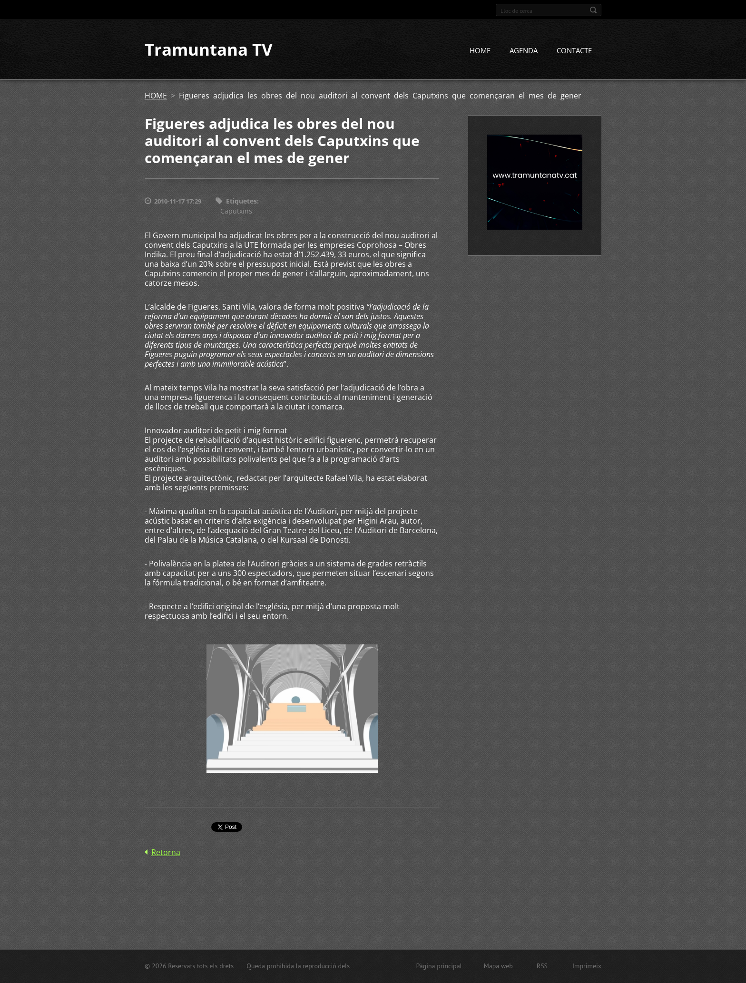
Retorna (165, 852)
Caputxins (236, 210)
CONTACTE (574, 51)
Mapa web (498, 966)
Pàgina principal (438, 966)
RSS (542, 966)
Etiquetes (241, 201)
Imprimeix (586, 966)
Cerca (593, 10)
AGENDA (524, 51)
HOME (480, 51)
